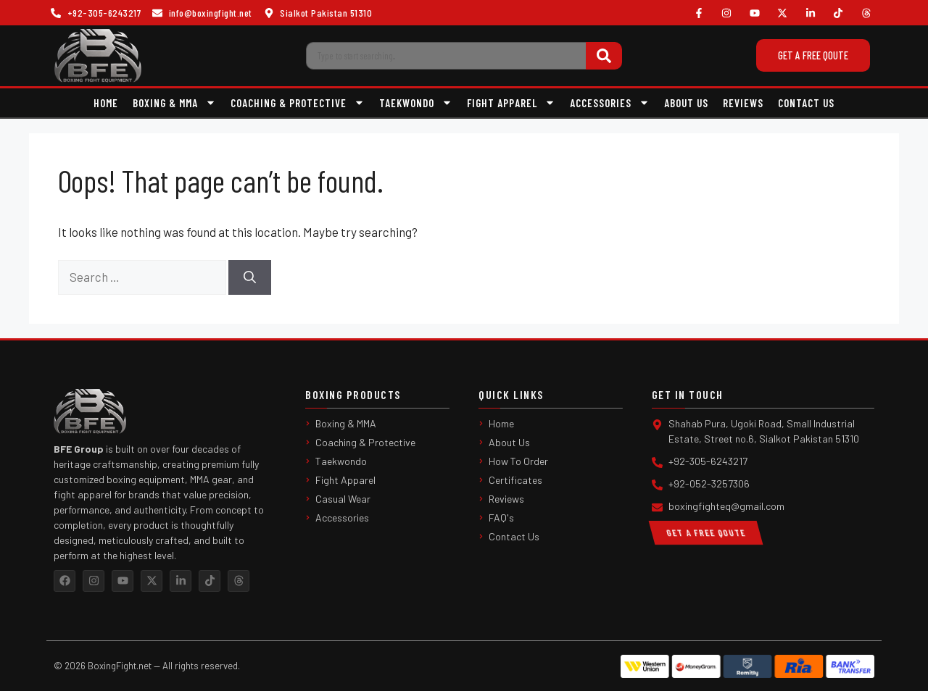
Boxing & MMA (174, 102)
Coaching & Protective (298, 102)
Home (106, 102)
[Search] (604, 56)
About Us (686, 102)
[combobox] (446, 56)
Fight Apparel (511, 102)
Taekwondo (415, 102)
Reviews (743, 102)
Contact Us (806, 102)
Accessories (610, 102)
